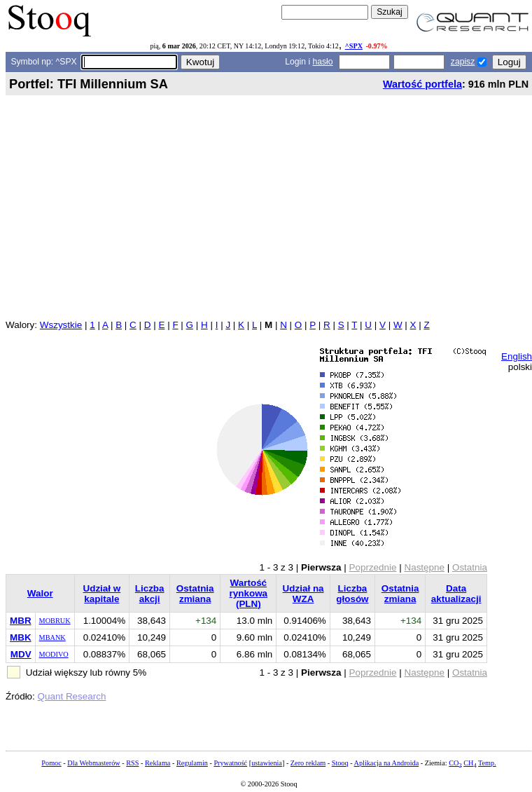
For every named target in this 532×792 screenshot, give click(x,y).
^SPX (354, 46)
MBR (20, 620)
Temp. (487, 763)
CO (455, 763)
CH (469, 763)
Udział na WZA (303, 593)
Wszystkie (61, 325)
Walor (40, 593)
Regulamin (192, 763)
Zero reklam (308, 763)
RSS (132, 763)
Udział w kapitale (101, 593)
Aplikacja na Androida (386, 763)
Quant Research (72, 696)
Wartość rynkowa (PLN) (249, 593)
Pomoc (51, 763)
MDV (20, 654)
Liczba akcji (149, 593)
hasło (323, 62)
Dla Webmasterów (93, 763)
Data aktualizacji (456, 593)
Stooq (340, 763)
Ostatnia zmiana (195, 593)
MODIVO (54, 654)
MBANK (52, 637)
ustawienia (266, 763)
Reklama (157, 763)
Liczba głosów (352, 593)
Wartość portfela (422, 84)
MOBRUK (55, 620)
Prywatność (230, 763)
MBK (20, 637)
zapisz (463, 62)
